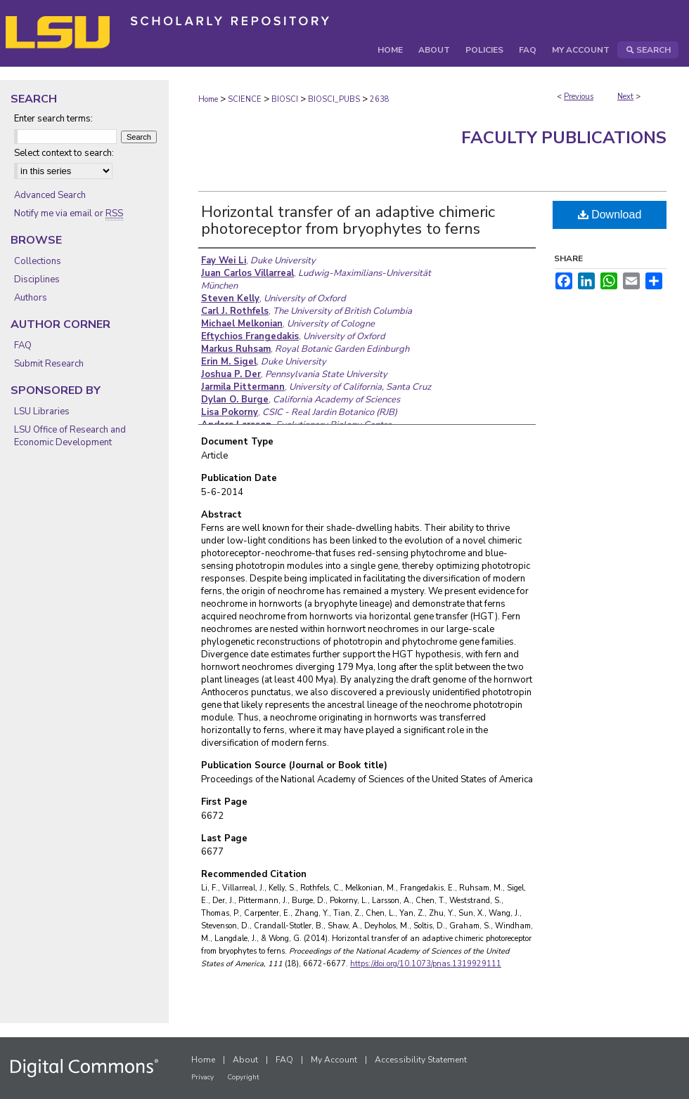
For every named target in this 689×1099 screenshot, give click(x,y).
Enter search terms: (53, 118)
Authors (30, 297)
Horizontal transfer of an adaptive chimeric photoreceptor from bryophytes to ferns (348, 220)
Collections (37, 261)
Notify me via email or (68, 213)
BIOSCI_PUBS (334, 99)
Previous (578, 96)
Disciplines (37, 279)
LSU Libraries (42, 411)
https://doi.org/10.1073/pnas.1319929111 (425, 964)
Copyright (243, 1077)
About (245, 1059)
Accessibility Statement (421, 1059)
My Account (334, 1059)
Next (625, 96)
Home (208, 99)
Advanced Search (50, 195)
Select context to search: (64, 153)
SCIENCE (245, 99)
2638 (379, 99)
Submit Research (49, 363)
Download (610, 215)
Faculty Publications (564, 137)
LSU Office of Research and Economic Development (70, 436)
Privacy (202, 1077)
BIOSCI (284, 99)
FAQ (23, 345)
